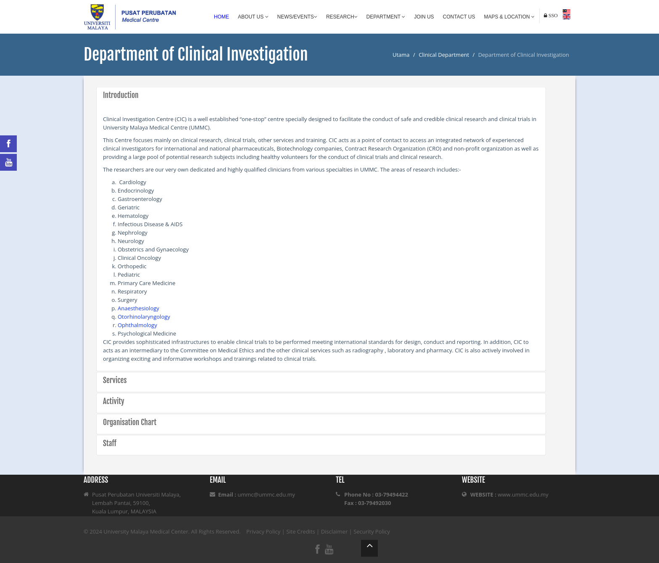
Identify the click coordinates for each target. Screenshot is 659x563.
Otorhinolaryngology (144, 316)
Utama (401, 54)
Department (386, 17)
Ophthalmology (137, 325)
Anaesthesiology (138, 308)
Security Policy (371, 531)
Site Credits (300, 531)
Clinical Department (444, 54)
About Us (253, 17)
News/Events (297, 17)
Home (221, 17)
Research (342, 17)
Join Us (424, 17)
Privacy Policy (263, 531)
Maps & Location (509, 17)
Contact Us (459, 17)
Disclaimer (334, 531)
